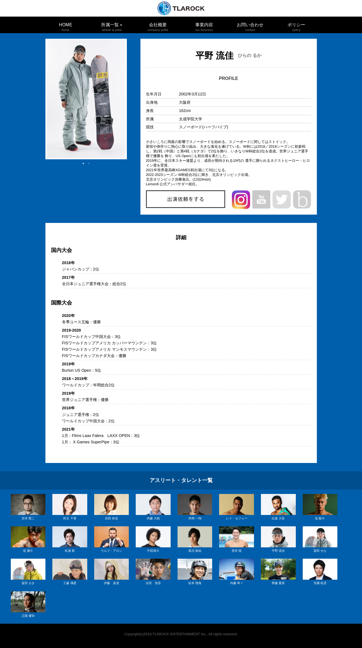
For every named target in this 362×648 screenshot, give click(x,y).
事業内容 (204, 24)
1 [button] (83, 163)
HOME (65, 24)
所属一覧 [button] (111, 26)
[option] (86, 99)
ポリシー (296, 24)
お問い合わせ (250, 24)
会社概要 (158, 24)
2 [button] (89, 163)
